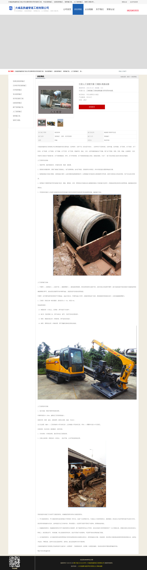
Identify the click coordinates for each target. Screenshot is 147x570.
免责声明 (87, 566)
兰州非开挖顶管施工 (20, 85)
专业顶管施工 (17, 94)
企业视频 (89, 9)
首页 (128, 76)
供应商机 (78, 9)
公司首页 (67, 9)
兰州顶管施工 (17, 90)
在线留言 (92, 107)
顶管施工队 (16, 116)
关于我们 (100, 9)
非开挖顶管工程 (18, 98)
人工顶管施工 (17, 111)
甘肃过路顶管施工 (19, 81)
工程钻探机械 (97, 90)
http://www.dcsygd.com (44, 551)
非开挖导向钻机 (107, 90)
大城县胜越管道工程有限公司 (95, 563)
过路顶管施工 (17, 103)
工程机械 (89, 90)
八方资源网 (81, 566)
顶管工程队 (16, 120)
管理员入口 (93, 566)
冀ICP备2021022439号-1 (80, 563)
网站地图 (99, 566)
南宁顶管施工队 (18, 107)
